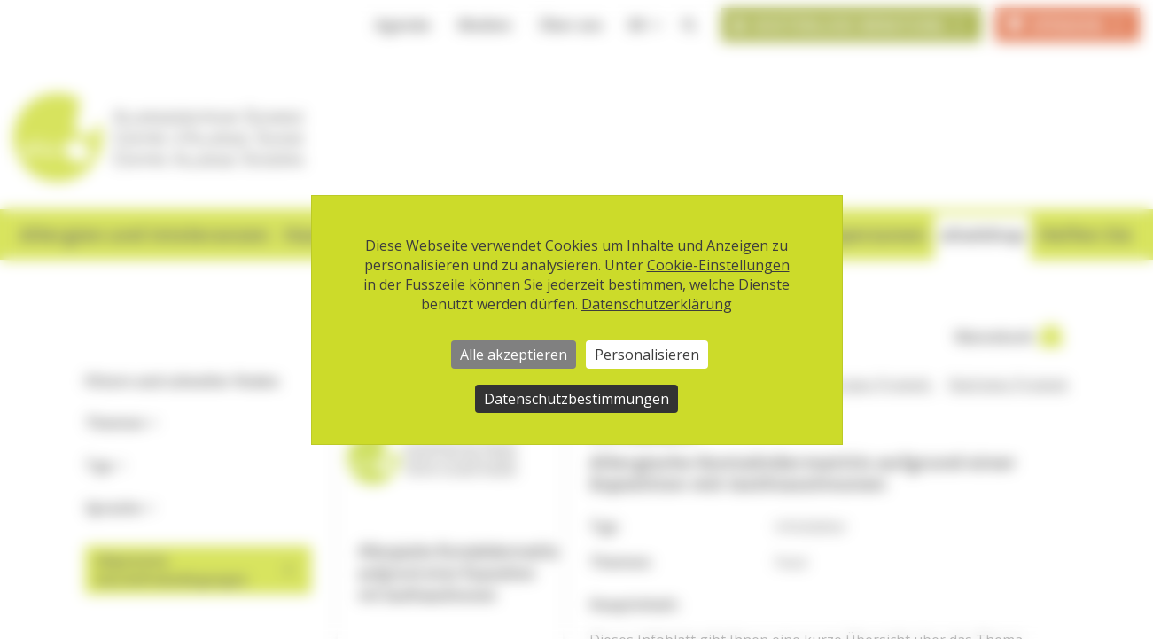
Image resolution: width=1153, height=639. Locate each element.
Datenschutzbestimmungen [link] (576, 399)
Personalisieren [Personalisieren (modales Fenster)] (647, 354)
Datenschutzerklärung (656, 304)
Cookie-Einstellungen (718, 265)
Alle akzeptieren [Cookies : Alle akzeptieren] (513, 354)
